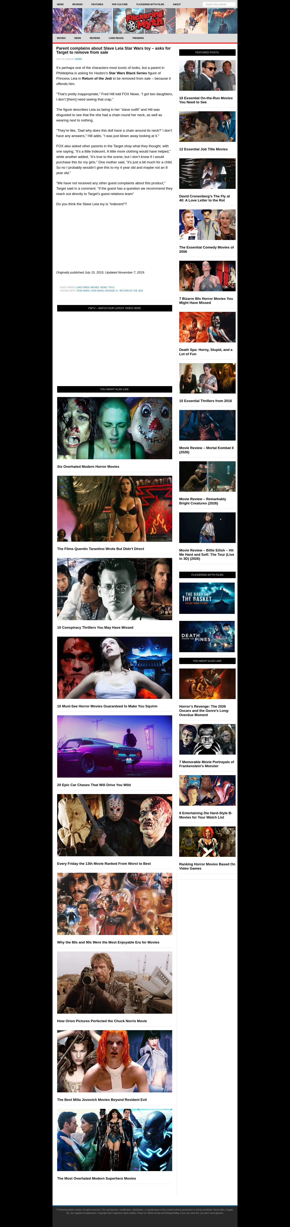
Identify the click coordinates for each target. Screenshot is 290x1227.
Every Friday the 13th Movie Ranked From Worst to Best (104, 864)
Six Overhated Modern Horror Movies (88, 467)
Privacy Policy (172, 1213)
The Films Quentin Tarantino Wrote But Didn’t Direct (100, 549)
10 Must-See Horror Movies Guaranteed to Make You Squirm (107, 706)
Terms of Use (154, 1213)
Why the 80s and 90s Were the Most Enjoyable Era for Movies (108, 942)
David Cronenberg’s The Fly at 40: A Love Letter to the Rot (204, 198)
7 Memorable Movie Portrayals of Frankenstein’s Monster (206, 764)
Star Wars (83, 290)
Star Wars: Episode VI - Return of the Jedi (117, 290)
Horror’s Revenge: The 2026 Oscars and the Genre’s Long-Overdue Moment (204, 710)
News (103, 287)
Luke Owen (82, 287)
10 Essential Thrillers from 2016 (205, 401)
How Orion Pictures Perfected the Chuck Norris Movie (102, 1021)
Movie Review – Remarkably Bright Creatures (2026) (202, 501)
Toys (111, 287)
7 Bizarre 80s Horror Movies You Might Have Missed (206, 301)
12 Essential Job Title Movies (203, 149)
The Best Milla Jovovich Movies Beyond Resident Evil (102, 1100)
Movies (94, 287)
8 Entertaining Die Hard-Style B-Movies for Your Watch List (205, 815)
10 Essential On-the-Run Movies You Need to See (206, 100)
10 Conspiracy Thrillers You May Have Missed (95, 627)
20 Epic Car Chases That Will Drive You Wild (94, 785)
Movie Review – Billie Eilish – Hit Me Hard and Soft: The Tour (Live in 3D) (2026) (206, 554)
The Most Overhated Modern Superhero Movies (96, 1178)
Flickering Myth (145, 20)
